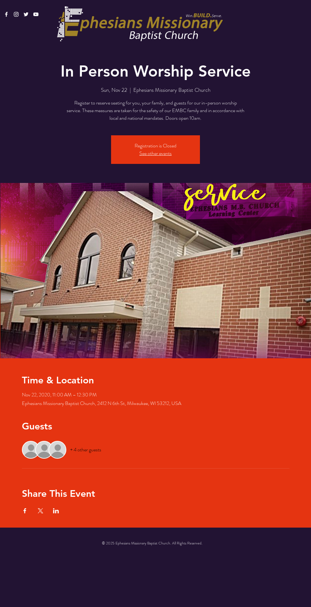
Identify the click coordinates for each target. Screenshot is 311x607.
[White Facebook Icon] (6, 14)
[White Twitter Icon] (26, 14)
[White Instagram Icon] (16, 14)
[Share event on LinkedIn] (56, 510)
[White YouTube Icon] (36, 14)
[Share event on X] (40, 510)
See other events (155, 153)
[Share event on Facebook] (25, 510)
